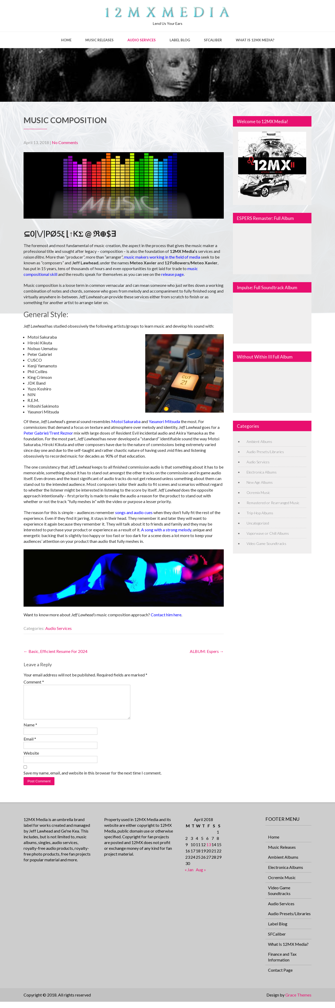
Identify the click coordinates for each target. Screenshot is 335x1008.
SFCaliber (213, 40)
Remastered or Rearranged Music (273, 502)
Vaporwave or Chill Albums (268, 533)
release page (172, 274)
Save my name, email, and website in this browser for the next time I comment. (92, 779)
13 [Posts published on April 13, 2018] (208, 850)
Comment (34, 681)
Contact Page (280, 976)
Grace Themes (298, 1001)
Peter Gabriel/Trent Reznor (48, 432)
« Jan (189, 875)
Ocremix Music (258, 492)
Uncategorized (258, 523)
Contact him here (166, 614)
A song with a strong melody (166, 529)
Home (66, 40)
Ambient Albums (259, 441)
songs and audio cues (134, 512)
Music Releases (99, 40)
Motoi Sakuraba (126, 421)
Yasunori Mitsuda (164, 421)
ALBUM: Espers (207, 651)
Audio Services (141, 40)
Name (30, 730)
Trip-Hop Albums (260, 513)
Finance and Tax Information (282, 963)
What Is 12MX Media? (255, 40)
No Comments (65, 142)
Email (30, 745)
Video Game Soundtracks (266, 543)
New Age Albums (260, 482)
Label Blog (180, 40)
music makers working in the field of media (162, 256)
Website (31, 759)
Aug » (201, 875)
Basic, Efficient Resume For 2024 (55, 651)
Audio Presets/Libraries (265, 451)
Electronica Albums (262, 472)
